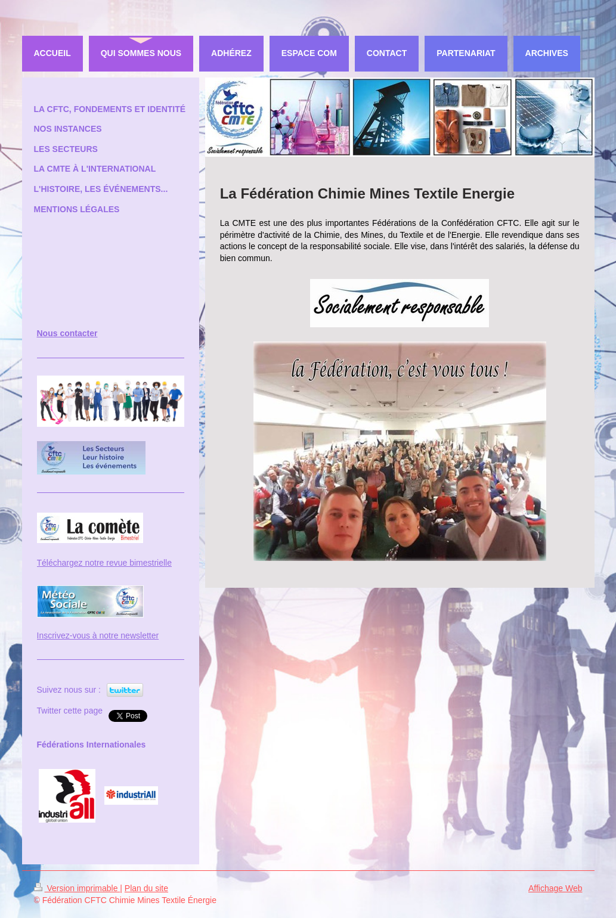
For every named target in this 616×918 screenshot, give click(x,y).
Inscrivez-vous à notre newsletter (98, 635)
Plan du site (146, 888)
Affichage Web (555, 888)
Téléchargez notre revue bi (87, 562)
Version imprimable (77, 888)
